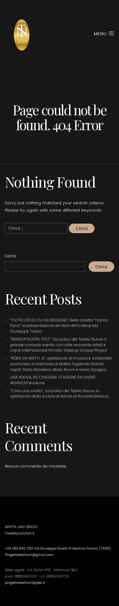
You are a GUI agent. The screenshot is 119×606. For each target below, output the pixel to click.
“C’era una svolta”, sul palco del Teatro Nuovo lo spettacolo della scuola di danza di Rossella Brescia (59, 393)
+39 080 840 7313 (19, 548)
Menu (104, 34)
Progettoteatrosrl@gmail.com (29, 554)
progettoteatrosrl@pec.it (25, 582)
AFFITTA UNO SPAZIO (21, 527)
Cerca (10, 255)
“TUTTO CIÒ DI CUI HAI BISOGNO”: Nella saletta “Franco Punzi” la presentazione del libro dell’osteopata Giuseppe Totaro (59, 326)
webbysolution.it (21, 533)
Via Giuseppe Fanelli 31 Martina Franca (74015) (72, 548)
